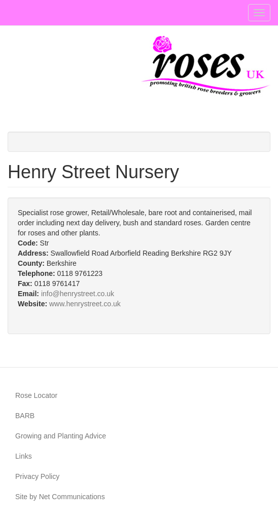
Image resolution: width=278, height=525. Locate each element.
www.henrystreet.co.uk (85, 304)
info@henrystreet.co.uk (77, 294)
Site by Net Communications (60, 497)
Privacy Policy (37, 476)
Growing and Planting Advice (60, 436)
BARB (24, 416)
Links (23, 456)
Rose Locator (36, 395)
